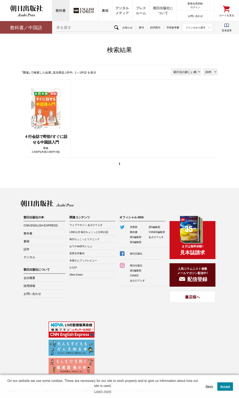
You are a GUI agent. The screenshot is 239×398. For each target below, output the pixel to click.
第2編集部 (135, 237)
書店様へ (192, 297)
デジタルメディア (122, 10)
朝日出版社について (163, 10)
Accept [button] (225, 386)
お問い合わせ (195, 16)
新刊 (141, 27)
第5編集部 (154, 227)
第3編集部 (135, 242)
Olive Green (76, 274)
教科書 (61, 10)
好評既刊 (155, 27)
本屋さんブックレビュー (83, 260)
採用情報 (29, 286)
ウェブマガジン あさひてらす (86, 225)
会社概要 (29, 278)
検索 (116, 27)
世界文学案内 (76, 253)
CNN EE (83, 10)
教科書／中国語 (26, 27)
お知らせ (127, 27)
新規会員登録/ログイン (195, 5)
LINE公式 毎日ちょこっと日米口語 (88, 232)
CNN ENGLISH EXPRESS (41, 225)
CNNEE (134, 275)
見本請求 (227, 30)
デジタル (29, 257)
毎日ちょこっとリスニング (84, 239)
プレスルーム (141, 10)
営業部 (133, 227)
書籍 (105, 10)
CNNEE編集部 (157, 232)
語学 (26, 249)
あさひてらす (156, 237)
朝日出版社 (26, 10)
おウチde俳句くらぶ (80, 246)
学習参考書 (173, 27)
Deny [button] (209, 386)
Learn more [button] (102, 391)
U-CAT (73, 267)
